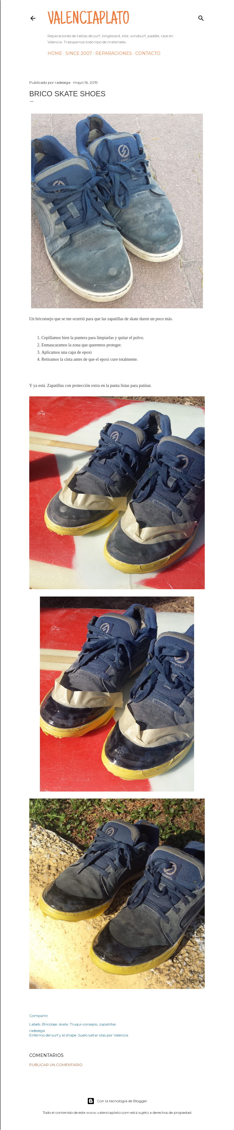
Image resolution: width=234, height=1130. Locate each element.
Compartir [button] (38, 1015)
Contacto (147, 53)
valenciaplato (88, 20)
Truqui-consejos (83, 1024)
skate (63, 1024)
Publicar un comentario (56, 1064)
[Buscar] (201, 17)
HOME (55, 53)
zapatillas (107, 1024)
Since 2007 (79, 53)
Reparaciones (113, 53)
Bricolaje (49, 1024)
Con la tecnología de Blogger (117, 1101)
